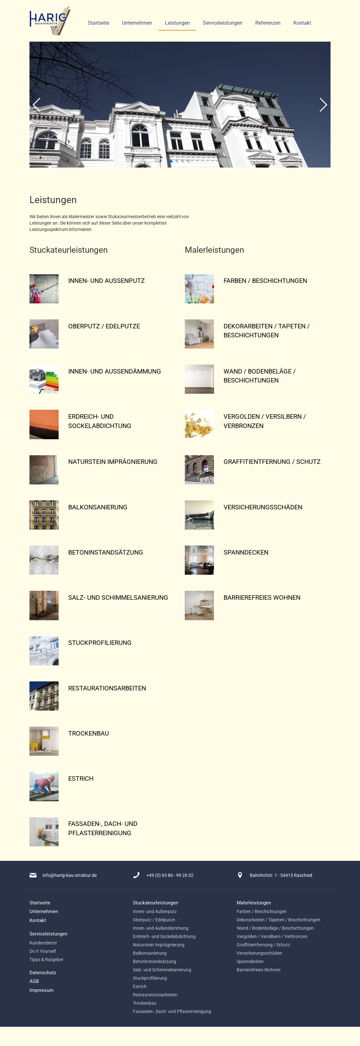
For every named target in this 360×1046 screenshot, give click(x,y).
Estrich (140, 986)
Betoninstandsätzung (154, 961)
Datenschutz (42, 973)
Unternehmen (137, 23)
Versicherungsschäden (259, 953)
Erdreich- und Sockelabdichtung (164, 936)
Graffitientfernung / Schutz (263, 944)
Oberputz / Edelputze (154, 919)
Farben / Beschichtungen (262, 911)
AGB (34, 981)
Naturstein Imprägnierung (158, 944)
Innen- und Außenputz (155, 911)
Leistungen (177, 23)
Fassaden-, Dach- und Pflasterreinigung (172, 1011)
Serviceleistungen (222, 23)
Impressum (41, 990)
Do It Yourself (42, 951)
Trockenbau (144, 1003)
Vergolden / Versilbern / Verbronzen (272, 936)
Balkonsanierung (150, 953)
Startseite (98, 23)
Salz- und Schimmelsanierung (162, 969)
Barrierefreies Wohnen (259, 969)
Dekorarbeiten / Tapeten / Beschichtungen (278, 919)
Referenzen (268, 23)
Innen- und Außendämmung (160, 928)
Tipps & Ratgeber (46, 959)
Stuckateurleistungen (155, 903)
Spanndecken (250, 961)
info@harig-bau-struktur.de (70, 875)
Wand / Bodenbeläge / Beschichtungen (275, 928)
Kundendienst (43, 942)
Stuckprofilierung (150, 978)
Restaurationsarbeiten (155, 994)
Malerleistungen (254, 903)
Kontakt (302, 23)
